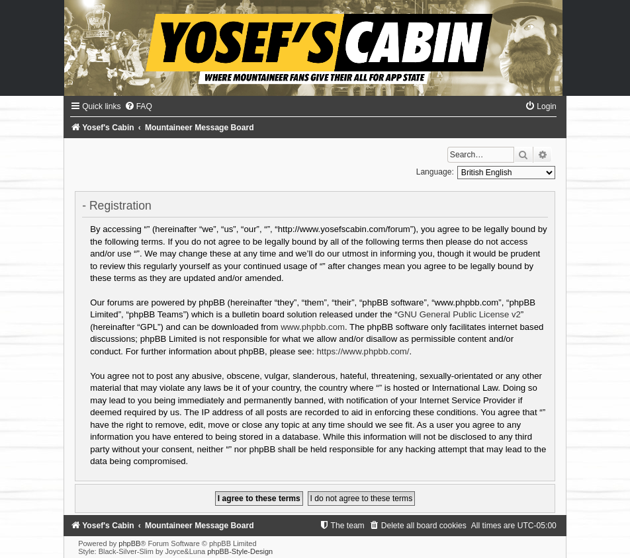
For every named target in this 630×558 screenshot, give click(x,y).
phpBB (129, 543)
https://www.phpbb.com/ (363, 351)
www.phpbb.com (313, 327)
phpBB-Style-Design (240, 551)
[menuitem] (138, 106)
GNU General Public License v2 (459, 314)
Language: (435, 172)
